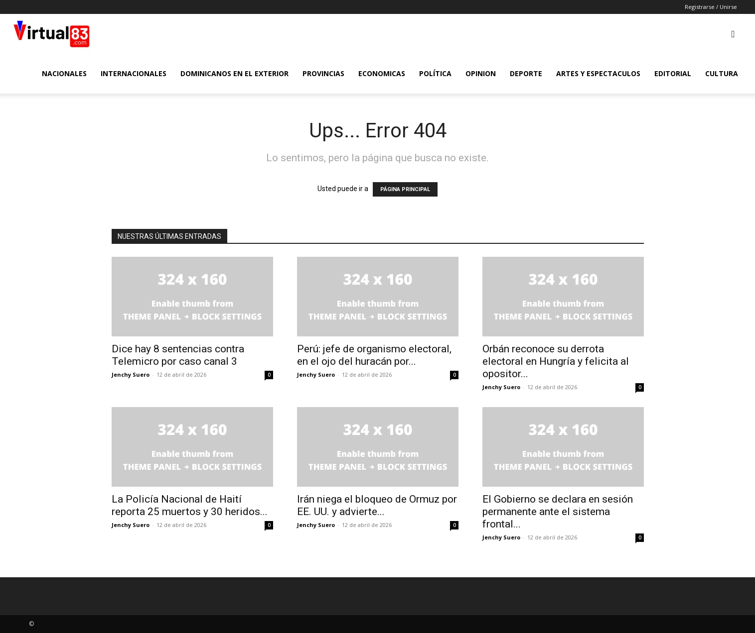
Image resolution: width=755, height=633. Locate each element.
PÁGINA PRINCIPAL (405, 189)
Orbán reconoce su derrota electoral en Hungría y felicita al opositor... (555, 361)
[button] (733, 34)
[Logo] (51, 34)
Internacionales (133, 73)
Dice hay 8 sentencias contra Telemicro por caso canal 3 (178, 355)
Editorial (672, 73)
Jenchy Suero (131, 374)
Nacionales (64, 73)
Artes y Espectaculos (598, 73)
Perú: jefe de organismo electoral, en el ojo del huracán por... (374, 355)
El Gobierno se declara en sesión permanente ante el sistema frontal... (557, 511)
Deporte (526, 73)
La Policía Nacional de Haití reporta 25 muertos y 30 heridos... (190, 505)
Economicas (381, 73)
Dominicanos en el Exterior (234, 73)
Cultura (721, 73)
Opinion (480, 73)
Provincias (323, 73)
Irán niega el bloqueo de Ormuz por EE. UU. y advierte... (377, 505)
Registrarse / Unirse (711, 6)
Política (435, 73)
